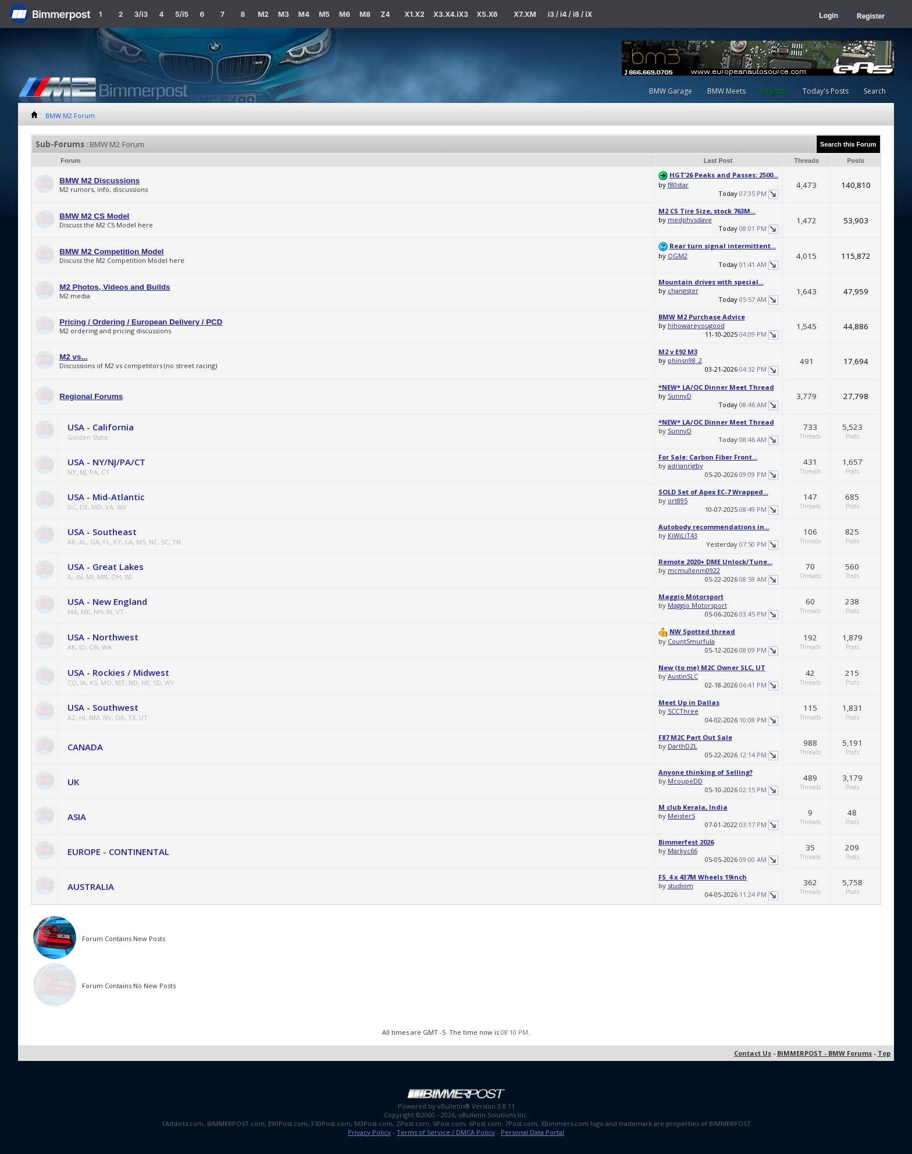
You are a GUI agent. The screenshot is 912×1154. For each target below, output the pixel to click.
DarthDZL (682, 746)
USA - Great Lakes (105, 566)
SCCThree (683, 711)
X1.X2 (414, 14)
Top (884, 1053)
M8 (364, 14)
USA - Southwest (102, 707)
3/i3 (141, 14)
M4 (303, 14)
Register (871, 16)
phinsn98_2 (685, 360)
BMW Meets (726, 91)
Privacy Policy (369, 1132)
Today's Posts (826, 91)
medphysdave (690, 219)
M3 (283, 14)
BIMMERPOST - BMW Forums (824, 1053)
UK (73, 782)
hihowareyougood (696, 325)
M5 (324, 14)
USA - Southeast (102, 531)
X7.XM (525, 14)
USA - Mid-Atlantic (106, 497)
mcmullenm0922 (694, 570)
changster (683, 290)
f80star (678, 184)
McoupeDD (685, 781)
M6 (344, 14)
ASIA (76, 816)
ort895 (677, 500)
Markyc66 (682, 850)
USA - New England (107, 601)
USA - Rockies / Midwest (118, 672)
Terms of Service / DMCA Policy (446, 1132)
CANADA (85, 747)
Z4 (385, 14)
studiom (680, 885)
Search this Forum (848, 144)
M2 (263, 14)
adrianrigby (685, 465)
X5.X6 (486, 14)
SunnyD (680, 395)
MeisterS (681, 815)
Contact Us (752, 1053)
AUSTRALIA (90, 886)
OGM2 (677, 255)
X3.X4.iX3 (450, 14)
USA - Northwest (102, 637)
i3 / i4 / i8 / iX (570, 14)
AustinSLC (683, 676)
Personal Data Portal (532, 1132)
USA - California (100, 427)
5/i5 (181, 14)
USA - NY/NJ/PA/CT (106, 462)
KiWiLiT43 (682, 535)
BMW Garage (670, 91)
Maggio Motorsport (697, 605)
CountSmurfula (691, 641)
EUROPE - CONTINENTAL (118, 851)
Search (875, 91)
